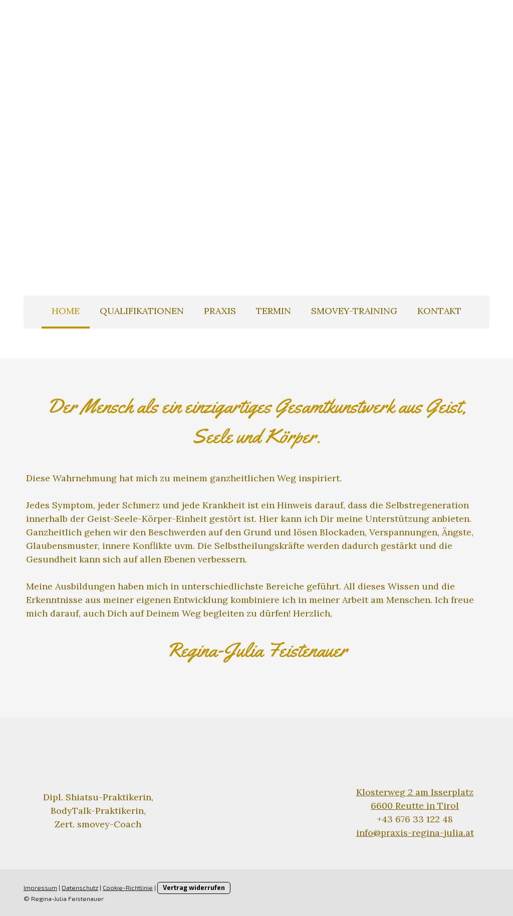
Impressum (40, 887)
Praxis (220, 311)
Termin (273, 311)
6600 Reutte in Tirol (415, 805)
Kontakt (439, 311)
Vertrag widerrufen (194, 887)
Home (66, 311)
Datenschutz (80, 887)
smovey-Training (354, 311)
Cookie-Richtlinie (128, 887)
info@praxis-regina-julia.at (415, 832)
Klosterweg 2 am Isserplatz (414, 792)
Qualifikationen (142, 311)
